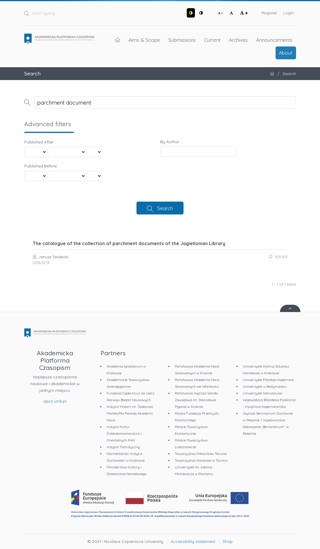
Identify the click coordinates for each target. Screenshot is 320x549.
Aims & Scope (144, 40)
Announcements (274, 40)
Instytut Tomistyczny (123, 447)
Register (269, 12)
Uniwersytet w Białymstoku (264, 386)
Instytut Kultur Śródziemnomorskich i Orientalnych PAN (124, 433)
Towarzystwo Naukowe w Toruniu (201, 460)
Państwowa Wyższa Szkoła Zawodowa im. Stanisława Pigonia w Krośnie (196, 400)
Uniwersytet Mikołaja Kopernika (268, 379)
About (286, 52)
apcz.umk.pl (54, 401)
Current (212, 40)
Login (288, 12)
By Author (169, 141)
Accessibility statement (193, 541)
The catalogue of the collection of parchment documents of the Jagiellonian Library (129, 243)
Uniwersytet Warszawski (263, 393)
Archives (238, 40)
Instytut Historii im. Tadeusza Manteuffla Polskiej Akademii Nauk (130, 413)
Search (165, 208)
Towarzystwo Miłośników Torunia (201, 453)
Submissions (182, 40)
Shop (228, 541)
